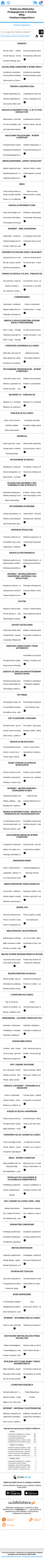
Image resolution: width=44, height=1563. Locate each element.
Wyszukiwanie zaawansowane (12, 36)
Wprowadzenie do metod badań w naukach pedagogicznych (24, 1441)
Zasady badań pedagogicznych (16, 1438)
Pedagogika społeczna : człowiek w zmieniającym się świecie (24, 1440)
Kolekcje (26, 36)
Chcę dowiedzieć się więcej (11, 1556)
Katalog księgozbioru (22, 25)
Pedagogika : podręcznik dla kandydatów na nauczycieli (23, 1465)
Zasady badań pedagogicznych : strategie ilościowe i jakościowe (25, 1434)
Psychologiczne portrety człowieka (17, 1436)
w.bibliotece (21, 1509)
